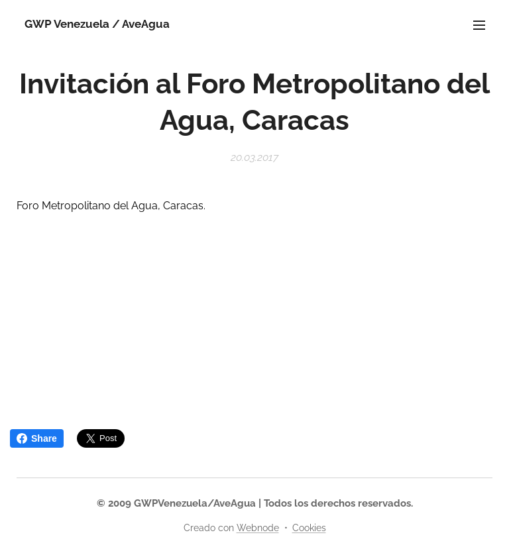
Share (37, 438)
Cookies (309, 528)
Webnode (258, 528)
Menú (479, 25)
